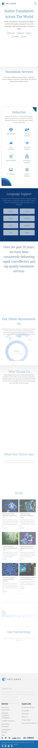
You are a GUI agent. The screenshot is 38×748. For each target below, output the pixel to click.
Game (24, 36)
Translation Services (28, 707)
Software (16, 36)
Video (29, 33)
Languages (25, 710)
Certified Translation (8, 721)
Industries (25, 714)
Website (21, 33)
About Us (25, 717)
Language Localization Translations (5, 715)
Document (12, 33)
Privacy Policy (26, 720)
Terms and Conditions (29, 723)
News (3, 735)
